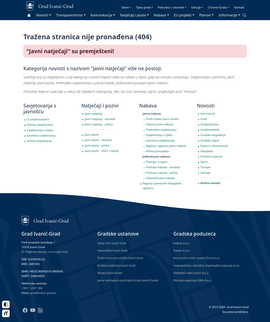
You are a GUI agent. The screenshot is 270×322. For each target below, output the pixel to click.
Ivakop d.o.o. (181, 243)
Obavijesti (206, 151)
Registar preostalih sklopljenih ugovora (162, 185)
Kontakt (239, 7)
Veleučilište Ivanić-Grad (112, 250)
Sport (203, 162)
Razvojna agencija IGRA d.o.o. (192, 280)
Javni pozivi (92, 135)
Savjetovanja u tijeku (40, 130)
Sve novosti (207, 114)
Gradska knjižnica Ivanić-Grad (116, 265)
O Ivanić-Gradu (217, 7)
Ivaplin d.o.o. (181, 250)
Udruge (196, 7)
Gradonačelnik (209, 130)
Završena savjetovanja (41, 135)
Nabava (160, 15)
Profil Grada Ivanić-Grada (162, 119)
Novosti (42, 15)
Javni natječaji (93, 114)
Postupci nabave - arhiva (162, 173)
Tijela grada (143, 7)
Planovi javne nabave (159, 124)
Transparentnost (69, 15)
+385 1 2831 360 (31, 288)
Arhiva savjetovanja (39, 141)
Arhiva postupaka (157, 151)
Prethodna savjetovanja (161, 130)
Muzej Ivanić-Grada (109, 273)
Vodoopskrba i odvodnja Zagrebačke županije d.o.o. (206, 265)
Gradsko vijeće (209, 140)
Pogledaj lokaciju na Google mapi (44, 252)
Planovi (205, 15)
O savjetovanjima (38, 119)
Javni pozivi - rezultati (98, 140)
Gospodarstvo (209, 124)
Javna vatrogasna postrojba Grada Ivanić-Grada (127, 280)
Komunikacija (101, 15)
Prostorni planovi (211, 156)
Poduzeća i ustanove (171, 7)
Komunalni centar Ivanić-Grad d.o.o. (196, 258)
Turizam (205, 167)
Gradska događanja (213, 135)
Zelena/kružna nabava (160, 178)
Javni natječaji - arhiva (99, 124)
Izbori (125, 7)
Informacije (228, 15)
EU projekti (183, 15)
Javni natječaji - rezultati (100, 119)
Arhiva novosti (210, 183)
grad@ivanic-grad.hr (43, 293)
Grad (203, 119)
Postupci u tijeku (156, 162)
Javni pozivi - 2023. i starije (101, 151)
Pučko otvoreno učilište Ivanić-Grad (120, 258)
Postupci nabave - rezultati (163, 167)
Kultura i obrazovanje (214, 146)
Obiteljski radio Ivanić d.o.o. (191, 273)
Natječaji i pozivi (133, 15)
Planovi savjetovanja (40, 125)
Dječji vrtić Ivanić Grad (111, 243)
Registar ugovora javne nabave (166, 146)
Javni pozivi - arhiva (97, 145)
